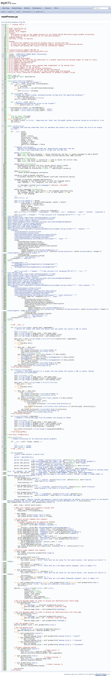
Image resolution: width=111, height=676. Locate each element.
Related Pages (17, 8)
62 (4, 111)
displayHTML (19, 416)
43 (4, 84)
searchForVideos (20, 328)
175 (4, 271)
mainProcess (17, 437)
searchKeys (22, 212)
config (21, 198)
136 (4, 215)
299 (4, 447)
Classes (48, 8)
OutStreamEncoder (19, 81)
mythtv (3, 11)
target (21, 446)
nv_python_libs (38, 11)
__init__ (17, 84)
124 (4, 198)
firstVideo (22, 332)
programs (10, 11)
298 (4, 446)
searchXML (22, 215)
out (19, 85)
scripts (18, 11)
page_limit (29, 652)
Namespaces (37, 8)
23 (4, 56)
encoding (25, 88)
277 (4, 416)
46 (4, 88)
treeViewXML (23, 271)
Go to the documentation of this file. (13, 22)
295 (4, 442)
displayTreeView (20, 370)
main (16, 453)
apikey (21, 447)
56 (4, 102)
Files (56, 8)
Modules (27, 8)
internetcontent (27, 11)
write (16, 94)
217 (4, 332)
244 (4, 370)
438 (4, 652)
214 (4, 328)
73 (4, 126)
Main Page (5, 8)
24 (4, 57)
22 (4, 54)
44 (4, 85)
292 (4, 437)
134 (4, 212)
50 (4, 94)
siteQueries (17, 126)
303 (4, 453)
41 (4, 81)
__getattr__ (19, 102)
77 (4, 132)
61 (4, 109)
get (36, 523)
